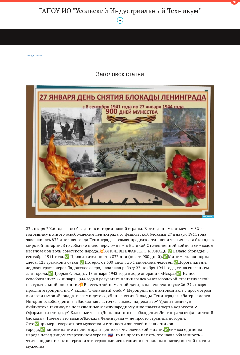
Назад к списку (33, 55)
